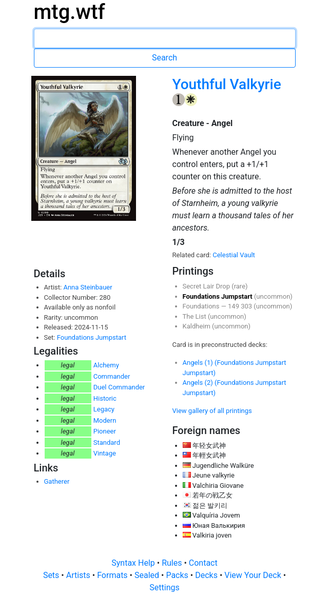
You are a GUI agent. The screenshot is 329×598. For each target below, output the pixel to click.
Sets (52, 575)
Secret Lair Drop (207, 286)
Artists (79, 575)
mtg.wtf (69, 12)
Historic (105, 398)
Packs (178, 575)
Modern (105, 420)
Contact (203, 563)
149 (234, 306)
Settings (164, 587)
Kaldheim (197, 326)
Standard (106, 442)
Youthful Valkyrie (226, 84)
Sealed (147, 575)
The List (195, 316)
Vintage (104, 453)
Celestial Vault (233, 255)
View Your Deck (253, 575)
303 (247, 306)
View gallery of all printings (212, 411)
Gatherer (57, 481)
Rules (173, 563)
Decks (207, 575)
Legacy (103, 409)
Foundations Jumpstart (91, 337)
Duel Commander (119, 387)
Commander (111, 376)
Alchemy (106, 365)
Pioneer (104, 431)
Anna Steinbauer (87, 287)
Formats (113, 575)
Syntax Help (134, 563)
